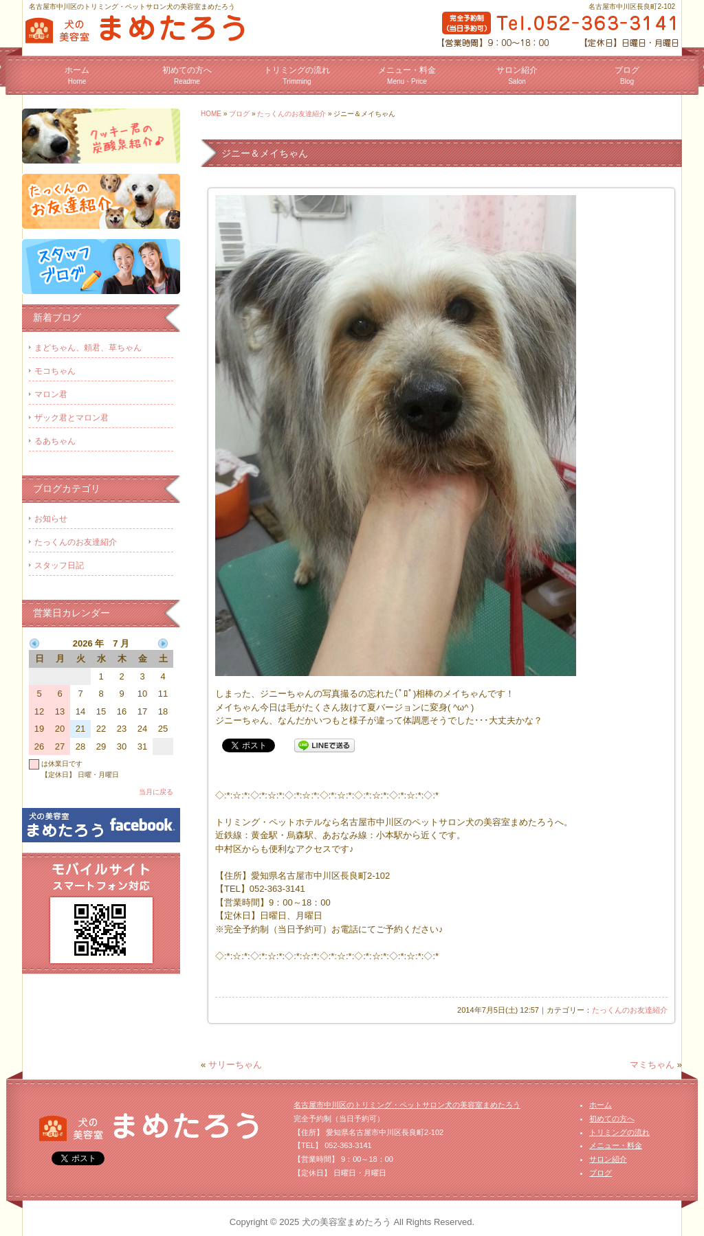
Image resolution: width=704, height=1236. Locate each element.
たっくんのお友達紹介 (291, 113)
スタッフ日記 (59, 565)
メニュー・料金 (407, 75)
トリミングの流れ (297, 75)
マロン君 (50, 394)
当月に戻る (156, 792)
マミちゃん (652, 1064)
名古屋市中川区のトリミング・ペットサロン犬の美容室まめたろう (407, 1105)
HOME (211, 113)
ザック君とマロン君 (71, 418)
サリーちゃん (235, 1064)
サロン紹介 (517, 75)
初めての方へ (187, 75)
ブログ (627, 75)
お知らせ (50, 519)
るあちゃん (55, 441)
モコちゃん (55, 371)
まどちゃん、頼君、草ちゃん (88, 347)
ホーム (77, 75)
